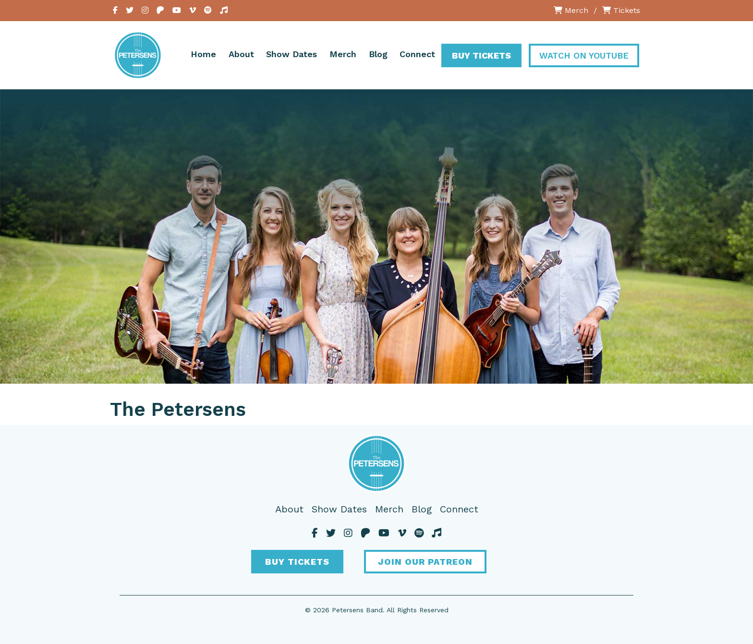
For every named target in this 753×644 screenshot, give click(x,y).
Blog (378, 54)
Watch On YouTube (584, 55)
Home (203, 54)
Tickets (621, 10)
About (241, 54)
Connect (417, 54)
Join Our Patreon (425, 562)
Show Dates (291, 54)
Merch (571, 10)
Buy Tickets (481, 55)
